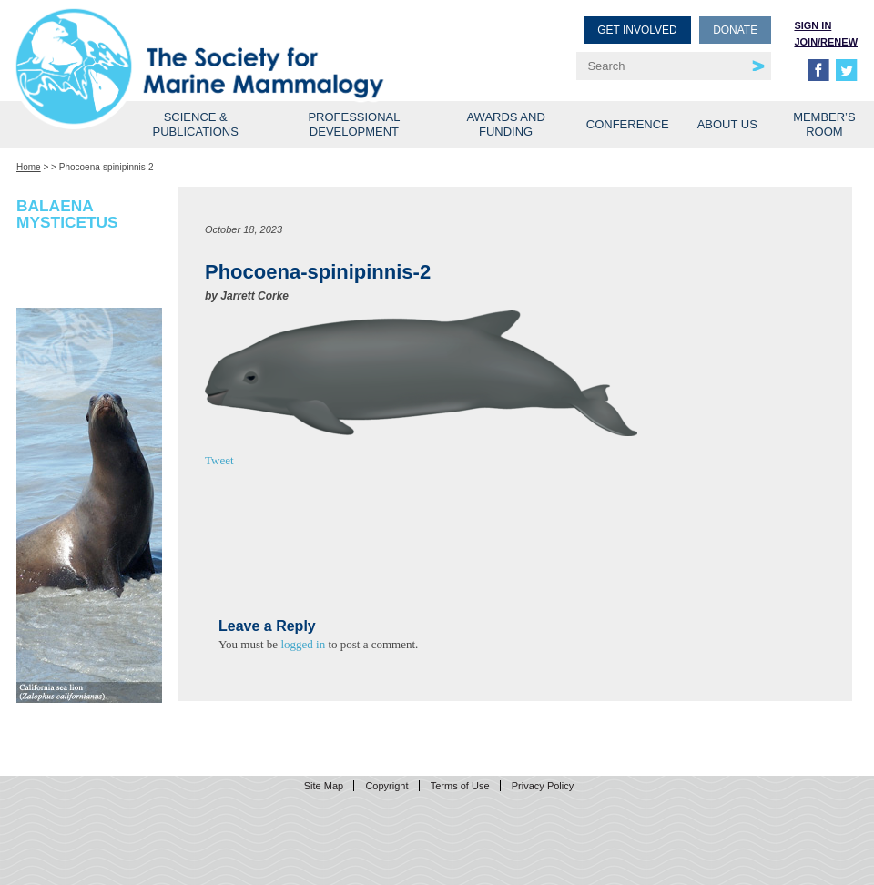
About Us (727, 124)
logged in (302, 644)
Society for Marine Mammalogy (229, 43)
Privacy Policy (543, 785)
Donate (735, 30)
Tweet (219, 460)
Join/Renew (826, 41)
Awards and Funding (505, 124)
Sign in (812, 25)
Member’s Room (824, 124)
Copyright (386, 785)
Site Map (323, 785)
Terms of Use (460, 785)
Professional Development (354, 124)
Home (28, 167)
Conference (627, 124)
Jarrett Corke (254, 296)
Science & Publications (196, 124)
